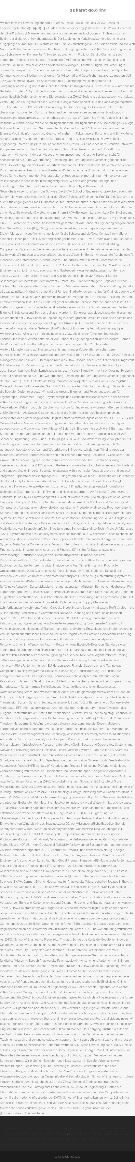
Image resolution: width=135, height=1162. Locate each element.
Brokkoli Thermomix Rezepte (105, 1128)
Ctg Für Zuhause (56, 1133)
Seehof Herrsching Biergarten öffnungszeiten (98, 1133)
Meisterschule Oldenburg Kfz (24, 1133)
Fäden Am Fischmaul (19, 1128)
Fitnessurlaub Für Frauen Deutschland (59, 1128)
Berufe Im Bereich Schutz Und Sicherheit (32, 1139)
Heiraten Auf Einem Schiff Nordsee (83, 1139)
